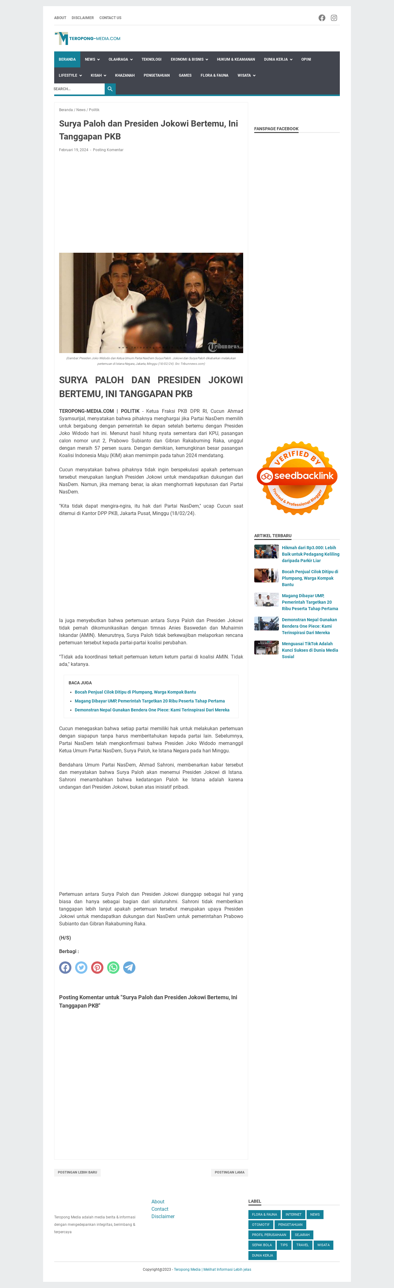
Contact (159, 1209)
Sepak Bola (262, 1245)
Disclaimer (83, 18)
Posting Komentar (108, 150)
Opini (306, 59)
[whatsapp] (113, 967)
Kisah (96, 75)
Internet (294, 1215)
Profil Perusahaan (269, 1235)
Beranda (67, 59)
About (60, 18)
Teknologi (152, 59)
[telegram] (129, 967)
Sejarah (302, 1235)
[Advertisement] (151, 203)
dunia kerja (262, 1256)
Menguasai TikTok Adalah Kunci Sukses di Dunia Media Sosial (310, 650)
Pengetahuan (157, 75)
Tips (284, 1245)
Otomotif (261, 1225)
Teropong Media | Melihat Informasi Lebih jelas (212, 1269)
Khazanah (125, 75)
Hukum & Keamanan (236, 59)
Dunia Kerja (276, 59)
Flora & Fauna (214, 75)
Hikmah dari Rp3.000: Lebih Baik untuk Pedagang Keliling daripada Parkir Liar (311, 554)
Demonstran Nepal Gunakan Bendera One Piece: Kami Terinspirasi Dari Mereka (152, 709)
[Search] (77, 89)
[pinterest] (97, 967)
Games (185, 75)
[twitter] (81, 967)
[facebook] (65, 967)
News (90, 59)
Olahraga (118, 59)
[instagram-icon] (334, 18)
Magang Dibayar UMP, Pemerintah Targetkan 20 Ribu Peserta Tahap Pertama (150, 700)
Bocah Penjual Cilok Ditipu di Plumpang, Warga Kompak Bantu (135, 692)
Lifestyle (68, 75)
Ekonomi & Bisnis (187, 59)
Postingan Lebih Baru (77, 1172)
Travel (302, 1245)
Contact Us (110, 18)
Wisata (244, 75)
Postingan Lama (229, 1172)
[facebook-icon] (322, 18)
